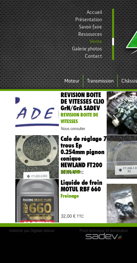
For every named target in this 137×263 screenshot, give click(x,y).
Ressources (90, 34)
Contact (93, 56)
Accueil (94, 12)
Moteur (71, 81)
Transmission (100, 81)
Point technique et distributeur (104, 234)
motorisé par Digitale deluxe (31, 231)
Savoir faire (90, 27)
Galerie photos (87, 49)
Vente (96, 41)
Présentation (88, 19)
